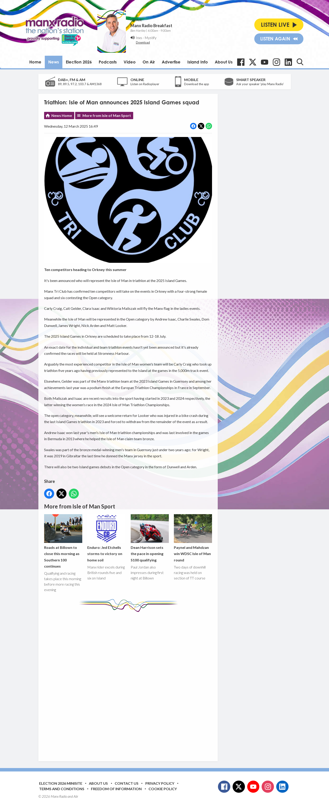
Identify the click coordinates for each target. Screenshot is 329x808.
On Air (149, 61)
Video (130, 61)
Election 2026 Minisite (60, 783)
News (53, 61)
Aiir (76, 796)
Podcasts (108, 61)
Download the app (196, 84)
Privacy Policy (159, 783)
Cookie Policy (163, 789)
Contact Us (126, 783)
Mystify (151, 37)
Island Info (197, 61)
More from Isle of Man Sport (106, 115)
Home (35, 61)
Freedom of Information (116, 789)
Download (143, 42)
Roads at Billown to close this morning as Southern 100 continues (63, 541)
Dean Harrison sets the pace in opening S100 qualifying (149, 538)
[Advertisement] (129, 683)
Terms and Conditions (61, 789)
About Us (224, 61)
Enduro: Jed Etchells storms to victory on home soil (106, 538)
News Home (61, 115)
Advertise (171, 61)
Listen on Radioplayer (144, 84)
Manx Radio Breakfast (151, 25)
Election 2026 (79, 61)
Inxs (139, 37)
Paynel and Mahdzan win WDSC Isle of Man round (193, 538)
